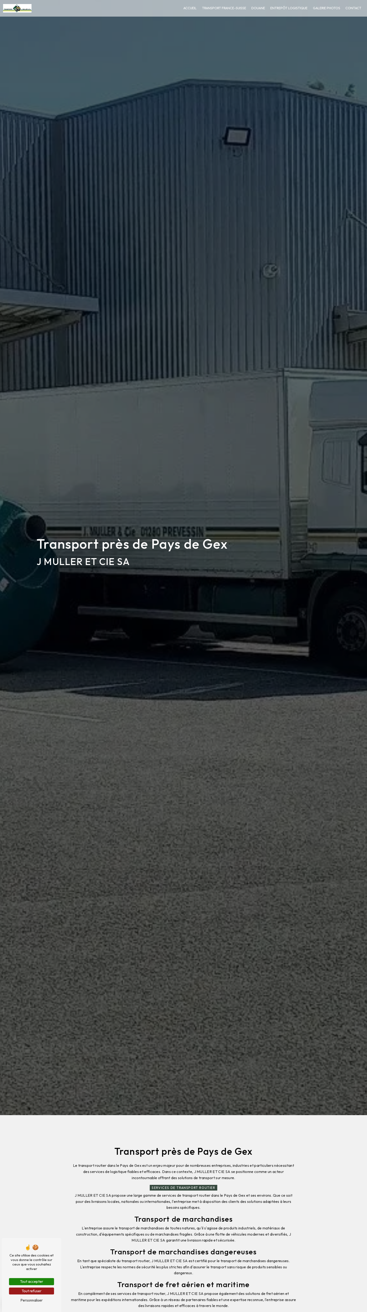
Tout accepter (31, 1281)
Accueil (187, 8)
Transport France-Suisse (221, 8)
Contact (351, 8)
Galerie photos (323, 8)
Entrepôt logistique (286, 8)
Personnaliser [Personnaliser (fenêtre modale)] (31, 1300)
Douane (256, 8)
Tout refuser (31, 1291)
